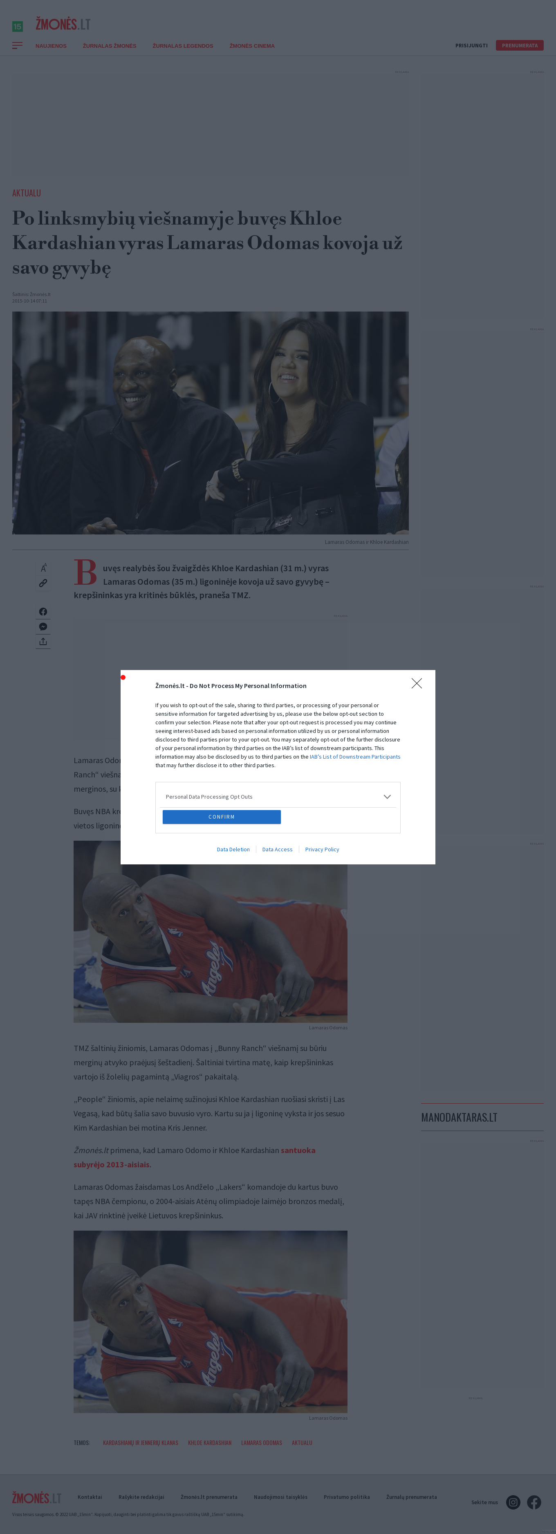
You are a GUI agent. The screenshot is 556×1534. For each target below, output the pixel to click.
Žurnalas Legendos (183, 55)
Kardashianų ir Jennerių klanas (140, 1451)
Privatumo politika (347, 1497)
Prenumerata (520, 54)
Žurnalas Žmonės (110, 55)
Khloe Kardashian (209, 1451)
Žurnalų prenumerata (411, 1497)
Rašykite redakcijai (141, 1497)
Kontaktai (90, 1497)
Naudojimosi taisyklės (280, 1497)
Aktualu (26, 202)
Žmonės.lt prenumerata (209, 1497)
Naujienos (51, 55)
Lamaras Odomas (261, 1451)
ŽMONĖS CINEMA (252, 55)
